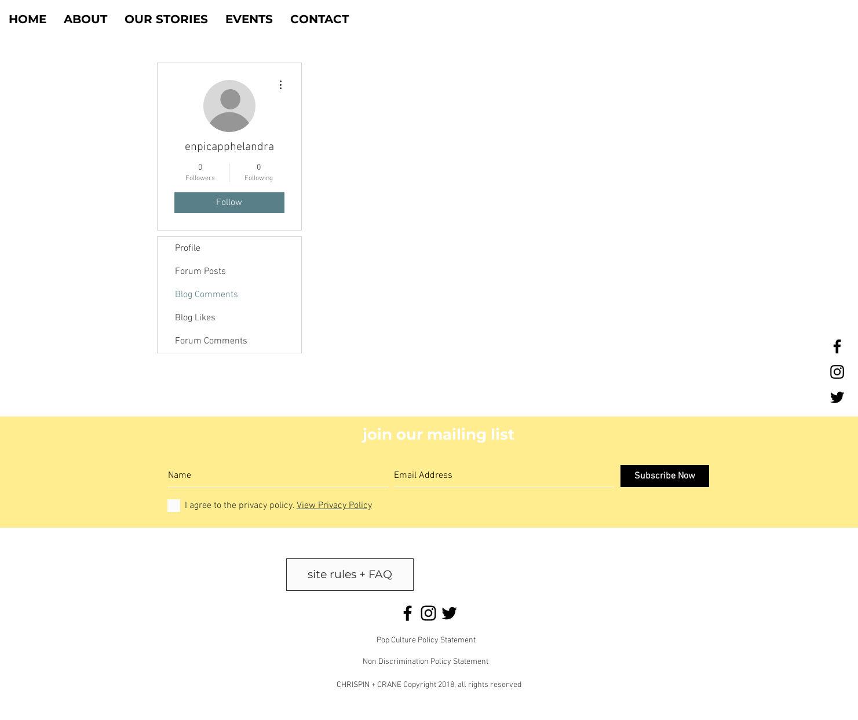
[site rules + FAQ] (350, 574)
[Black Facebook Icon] (837, 346)
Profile (187, 248)
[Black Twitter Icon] (837, 397)
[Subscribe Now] (664, 476)
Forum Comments (211, 341)
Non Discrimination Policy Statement (425, 662)
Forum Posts (200, 271)
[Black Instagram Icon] (837, 372)
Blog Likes (195, 318)
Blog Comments (206, 295)
